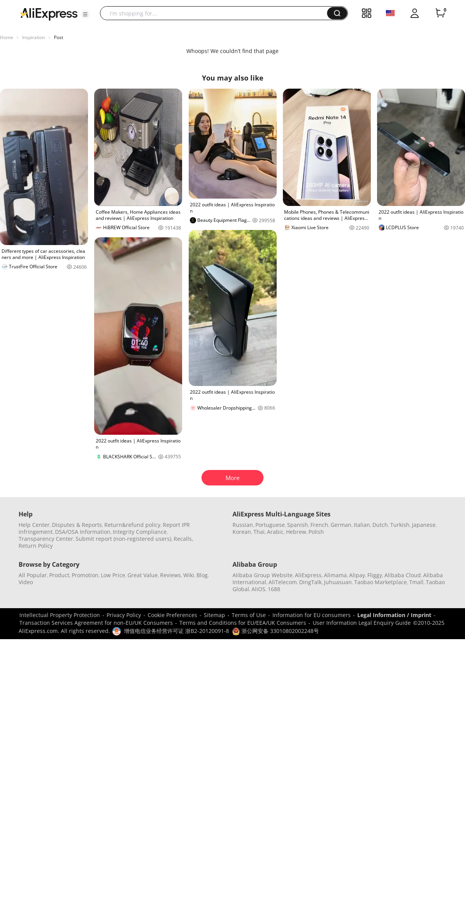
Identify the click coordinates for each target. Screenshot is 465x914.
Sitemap (214, 615)
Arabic (275, 531)
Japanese (424, 524)
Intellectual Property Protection (59, 615)
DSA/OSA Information (82, 531)
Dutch (380, 524)
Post (58, 37)
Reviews (170, 575)
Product (59, 575)
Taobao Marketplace (380, 582)
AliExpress (308, 575)
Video (26, 582)
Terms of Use (249, 615)
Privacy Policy (124, 615)
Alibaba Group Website (262, 575)
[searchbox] (216, 13)
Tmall (416, 582)
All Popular (33, 575)
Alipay (357, 575)
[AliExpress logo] (49, 13)
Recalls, (183, 538)
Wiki (188, 575)
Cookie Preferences (172, 615)
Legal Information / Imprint (394, 615)
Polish (316, 531)
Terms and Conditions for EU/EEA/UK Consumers (242, 622)
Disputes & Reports (77, 524)
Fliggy (374, 575)
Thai (259, 531)
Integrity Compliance (140, 531)
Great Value (142, 575)
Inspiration (33, 37)
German (341, 524)
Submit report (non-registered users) (123, 538)
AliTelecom (283, 582)
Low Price (113, 575)
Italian (362, 524)
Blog (202, 575)
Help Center (34, 524)
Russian (242, 524)
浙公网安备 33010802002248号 (275, 630)
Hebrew (296, 531)
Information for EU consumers (311, 615)
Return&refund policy (132, 524)
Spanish (297, 524)
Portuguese (270, 524)
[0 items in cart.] (440, 13)
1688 (274, 589)
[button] (85, 14)
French (319, 524)
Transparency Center (46, 538)
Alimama (335, 575)
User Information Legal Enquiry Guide (362, 622)
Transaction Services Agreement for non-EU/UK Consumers (96, 622)
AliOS (258, 589)
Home (6, 37)
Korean (241, 531)
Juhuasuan (338, 582)
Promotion (85, 575)
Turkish (400, 524)
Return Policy (36, 545)
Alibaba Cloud (402, 575)
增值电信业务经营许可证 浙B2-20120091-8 (176, 630)
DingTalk (310, 582)
